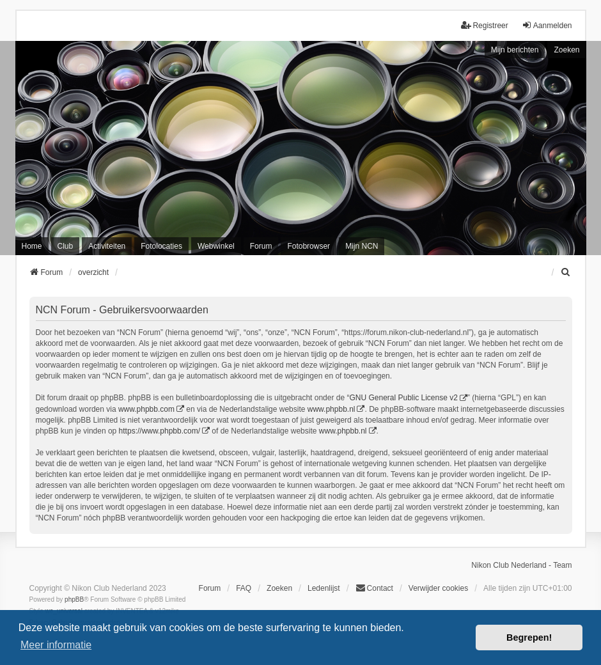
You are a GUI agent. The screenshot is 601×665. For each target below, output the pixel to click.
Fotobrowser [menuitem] (308, 246)
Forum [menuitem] (261, 246)
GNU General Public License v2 (403, 397)
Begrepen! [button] (529, 637)
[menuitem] (566, 272)
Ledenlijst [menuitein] (324, 588)
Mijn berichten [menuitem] (515, 49)
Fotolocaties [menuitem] (161, 246)
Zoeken (566, 49)
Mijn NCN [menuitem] (361, 246)
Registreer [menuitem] (484, 25)
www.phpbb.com (146, 409)
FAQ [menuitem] (243, 588)
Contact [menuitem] (374, 588)
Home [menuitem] (32, 246)
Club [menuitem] (66, 246)
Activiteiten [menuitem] (106, 246)
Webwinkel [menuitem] (216, 246)
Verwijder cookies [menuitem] (438, 588)
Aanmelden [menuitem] (547, 25)
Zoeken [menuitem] (279, 588)
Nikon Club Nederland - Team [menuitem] (521, 565)
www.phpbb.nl (331, 409)
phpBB (74, 599)
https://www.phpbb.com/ (159, 430)
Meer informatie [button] (55, 644)
